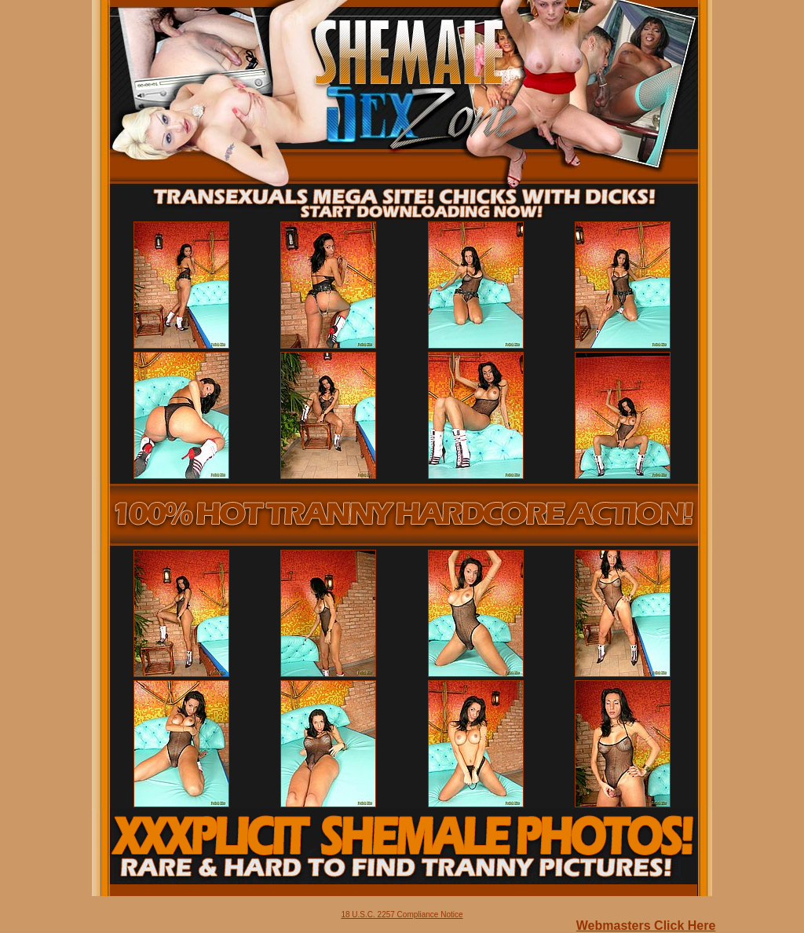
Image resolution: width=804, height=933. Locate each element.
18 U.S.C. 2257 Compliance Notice (401, 914)
